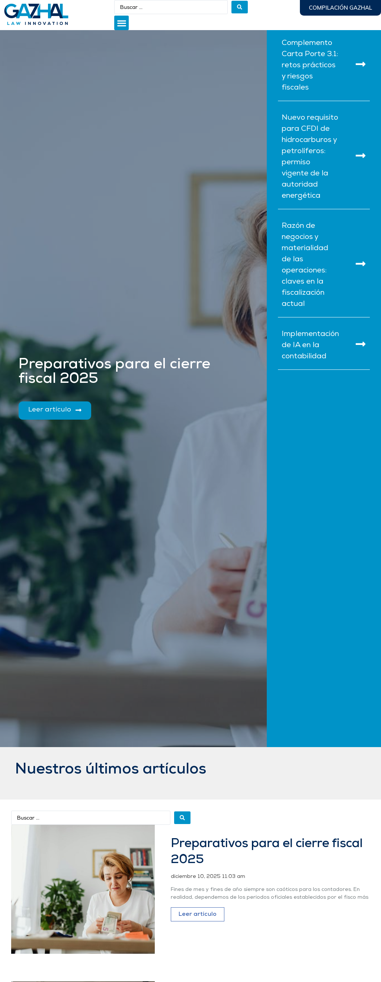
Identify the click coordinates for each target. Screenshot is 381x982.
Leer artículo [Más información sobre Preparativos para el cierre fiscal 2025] (198, 914)
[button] (121, 23)
